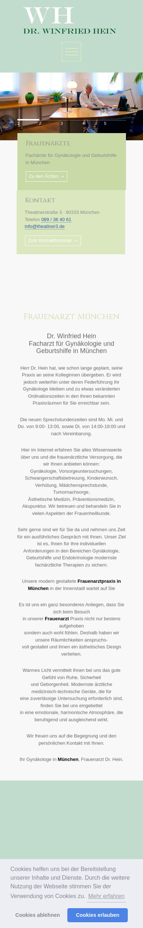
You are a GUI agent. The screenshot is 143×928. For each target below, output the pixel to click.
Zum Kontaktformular (47, 240)
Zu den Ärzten (44, 176)
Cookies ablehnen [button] (37, 915)
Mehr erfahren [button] (106, 896)
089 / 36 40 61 (53, 219)
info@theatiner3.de (42, 226)
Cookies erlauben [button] (97, 915)
